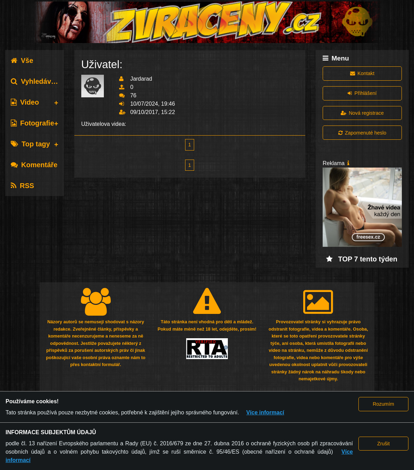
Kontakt (362, 73)
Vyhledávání (36, 81)
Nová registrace (362, 113)
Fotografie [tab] (32, 123)
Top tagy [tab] (30, 144)
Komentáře (34, 165)
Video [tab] (25, 102)
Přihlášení (362, 93)
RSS (22, 185)
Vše (22, 60)
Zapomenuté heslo (362, 133)
